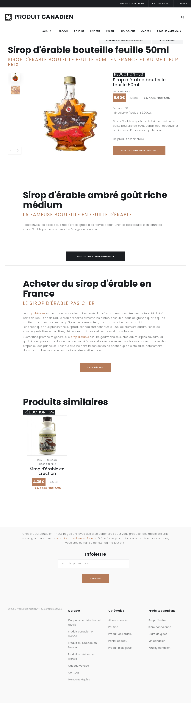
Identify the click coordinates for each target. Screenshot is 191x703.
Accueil (47, 31)
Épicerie (95, 31)
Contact (182, 3)
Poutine (79, 31)
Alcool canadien (118, 620)
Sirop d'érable (121, 91)
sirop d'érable (35, 313)
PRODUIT (39, 17)
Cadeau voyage (78, 666)
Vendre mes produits (132, 3)
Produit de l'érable (120, 634)
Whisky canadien (159, 648)
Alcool (63, 31)
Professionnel (161, 3)
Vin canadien (156, 641)
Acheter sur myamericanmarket (139, 150)
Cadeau (146, 31)
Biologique (127, 31)
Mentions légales (79, 679)
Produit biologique (120, 648)
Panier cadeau (117, 641)
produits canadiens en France (76, 538)
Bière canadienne (159, 627)
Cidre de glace (157, 634)
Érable (110, 31)
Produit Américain (169, 31)
